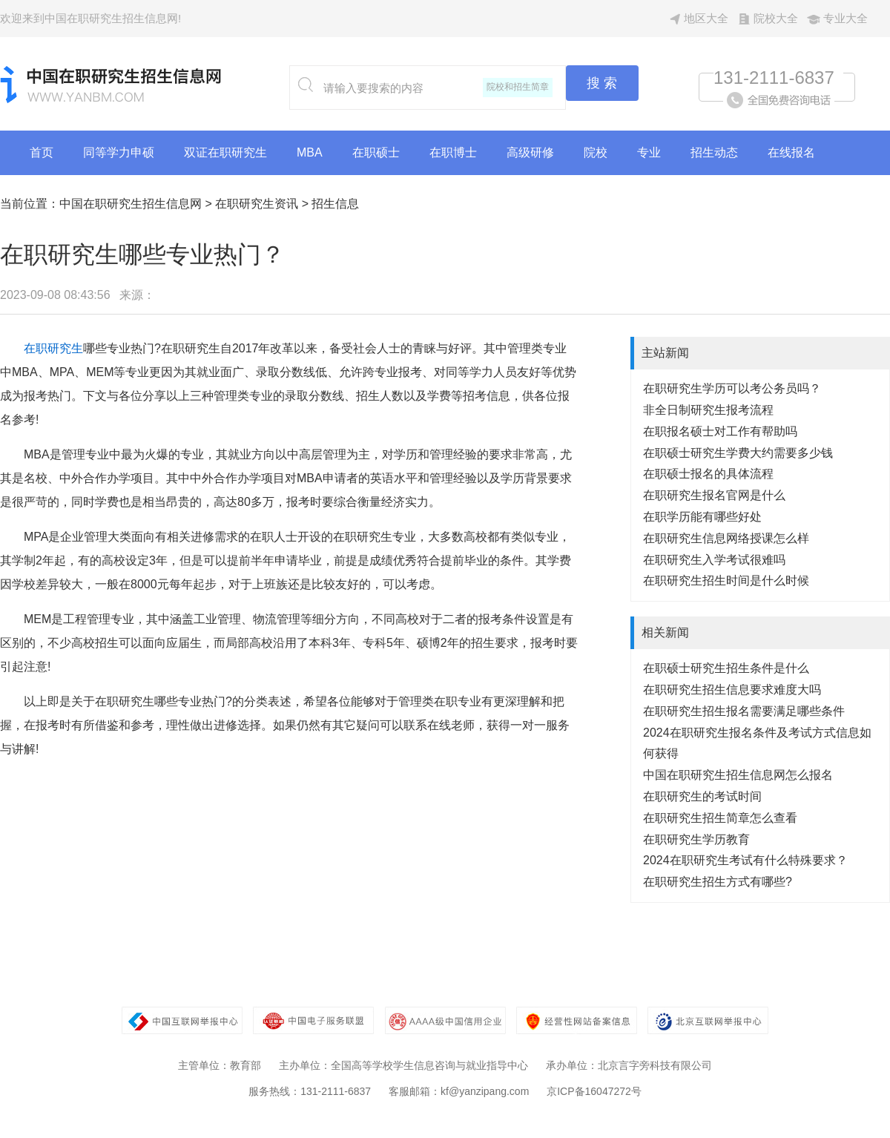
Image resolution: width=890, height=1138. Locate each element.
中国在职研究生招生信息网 (130, 203)
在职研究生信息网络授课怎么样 (726, 538)
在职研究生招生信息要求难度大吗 (732, 689)
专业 (649, 152)
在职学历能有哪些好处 (702, 516)
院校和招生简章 (518, 87)
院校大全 (776, 18)
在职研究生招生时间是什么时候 (726, 580)
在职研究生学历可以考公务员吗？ (732, 388)
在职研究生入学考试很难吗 (714, 559)
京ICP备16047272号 (594, 1091)
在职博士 (453, 152)
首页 (41, 152)
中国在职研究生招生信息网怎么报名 (738, 775)
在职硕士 (376, 152)
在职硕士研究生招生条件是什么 (726, 668)
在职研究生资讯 (256, 203)
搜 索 (602, 83)
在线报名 (791, 152)
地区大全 (706, 18)
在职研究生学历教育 (696, 839)
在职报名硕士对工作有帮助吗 (720, 431)
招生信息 (335, 203)
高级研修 (530, 152)
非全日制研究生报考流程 (708, 410)
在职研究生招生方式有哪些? (717, 881)
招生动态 (714, 152)
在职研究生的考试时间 (702, 796)
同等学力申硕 (118, 152)
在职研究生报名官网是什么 (714, 495)
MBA (310, 152)
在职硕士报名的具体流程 (708, 473)
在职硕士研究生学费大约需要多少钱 (738, 453)
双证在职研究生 (225, 152)
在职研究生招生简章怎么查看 (720, 818)
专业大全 (845, 18)
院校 (595, 152)
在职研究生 (53, 348)
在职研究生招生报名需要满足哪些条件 (744, 711)
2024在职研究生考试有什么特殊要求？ (745, 860)
